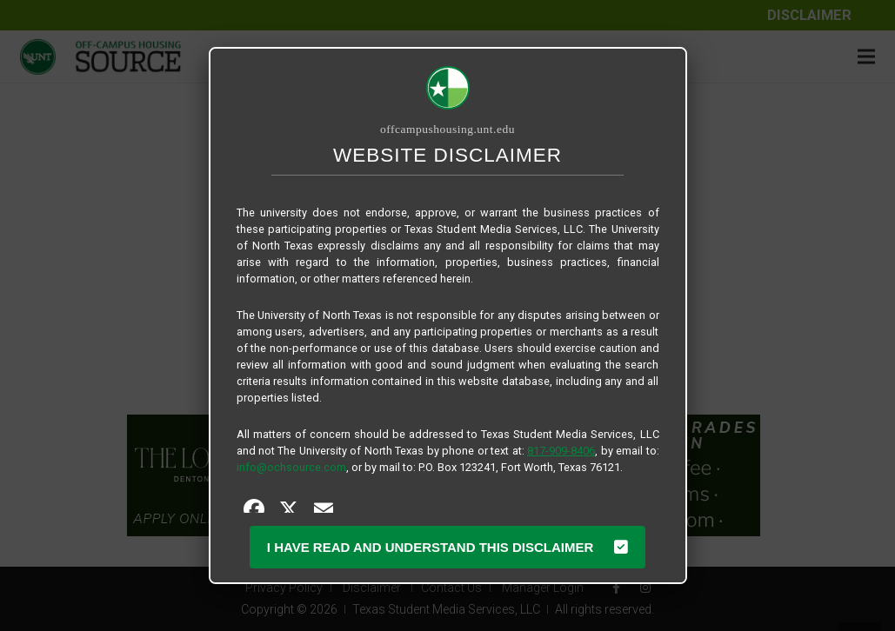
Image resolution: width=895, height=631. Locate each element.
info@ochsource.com (291, 467)
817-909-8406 (561, 450)
